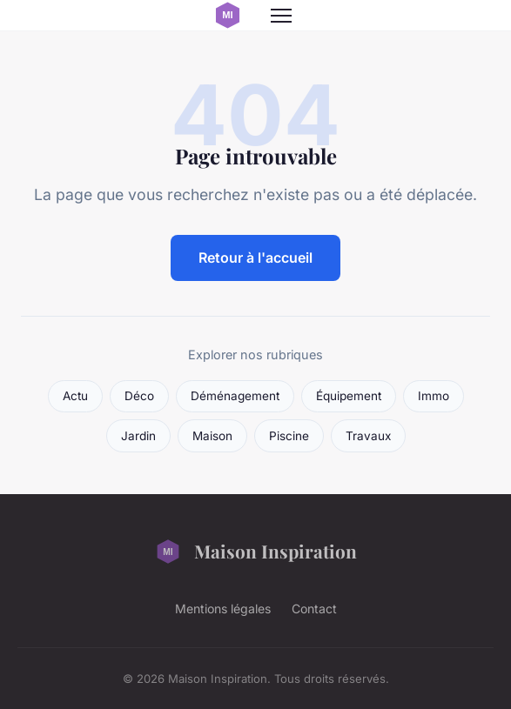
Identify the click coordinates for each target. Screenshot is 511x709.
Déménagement (235, 396)
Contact (314, 608)
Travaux (368, 436)
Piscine (289, 436)
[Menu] (281, 16)
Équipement (348, 396)
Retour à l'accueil (255, 257)
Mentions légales (223, 608)
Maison (212, 436)
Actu (75, 396)
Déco (139, 396)
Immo (433, 396)
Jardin (138, 436)
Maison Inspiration (255, 551)
